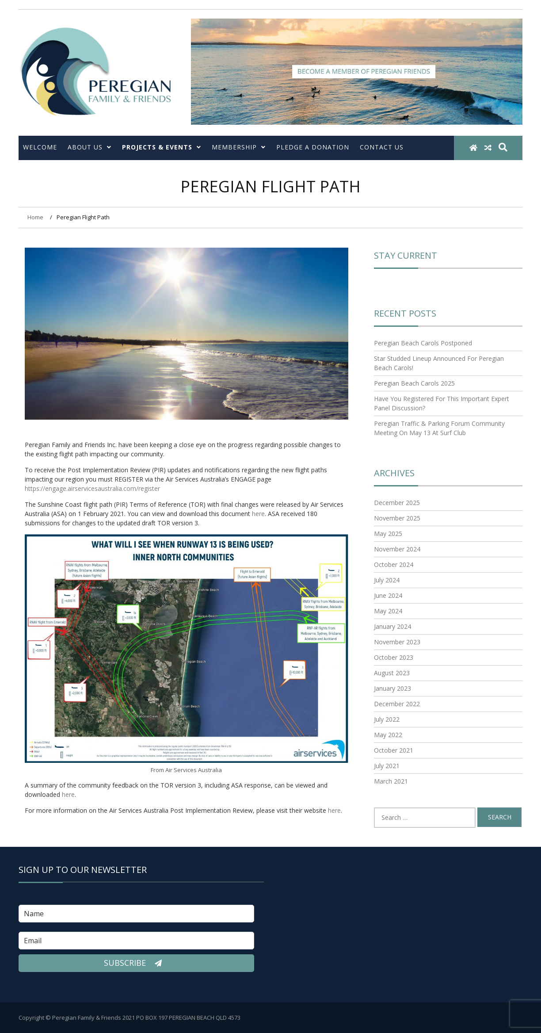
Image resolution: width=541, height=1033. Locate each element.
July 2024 (387, 580)
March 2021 (391, 781)
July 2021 (387, 765)
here (258, 513)
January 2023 (392, 688)
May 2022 (388, 735)
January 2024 (392, 626)
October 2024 (393, 564)
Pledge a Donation (312, 147)
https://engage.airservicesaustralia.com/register (92, 488)
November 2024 (397, 549)
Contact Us (382, 147)
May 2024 (388, 611)
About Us (89, 147)
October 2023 (393, 657)
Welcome (40, 147)
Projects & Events (161, 147)
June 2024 (388, 595)
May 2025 (388, 533)
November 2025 (397, 518)
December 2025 (397, 502)
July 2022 (387, 719)
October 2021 (393, 750)
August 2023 (392, 673)
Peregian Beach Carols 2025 (414, 383)
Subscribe (136, 963)
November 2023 (397, 642)
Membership (239, 147)
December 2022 (397, 704)
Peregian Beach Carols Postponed (423, 343)
